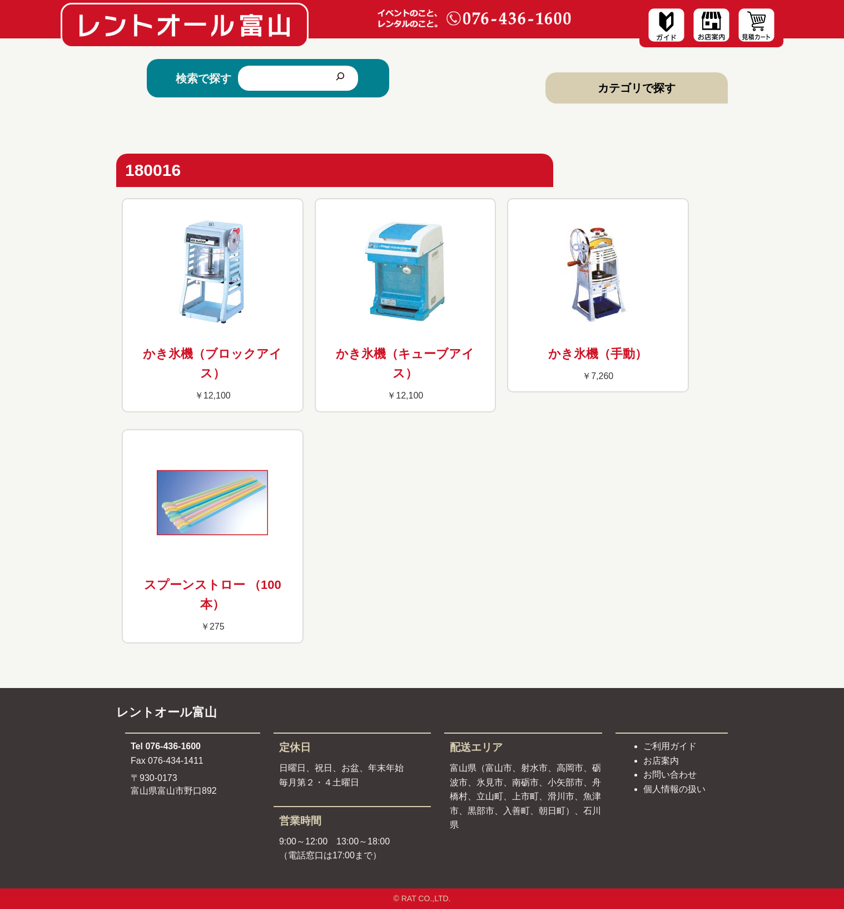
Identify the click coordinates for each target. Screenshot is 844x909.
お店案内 (661, 760)
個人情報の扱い (674, 789)
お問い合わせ (670, 774)
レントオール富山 (166, 712)
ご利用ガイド (670, 746)
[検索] (340, 78)
